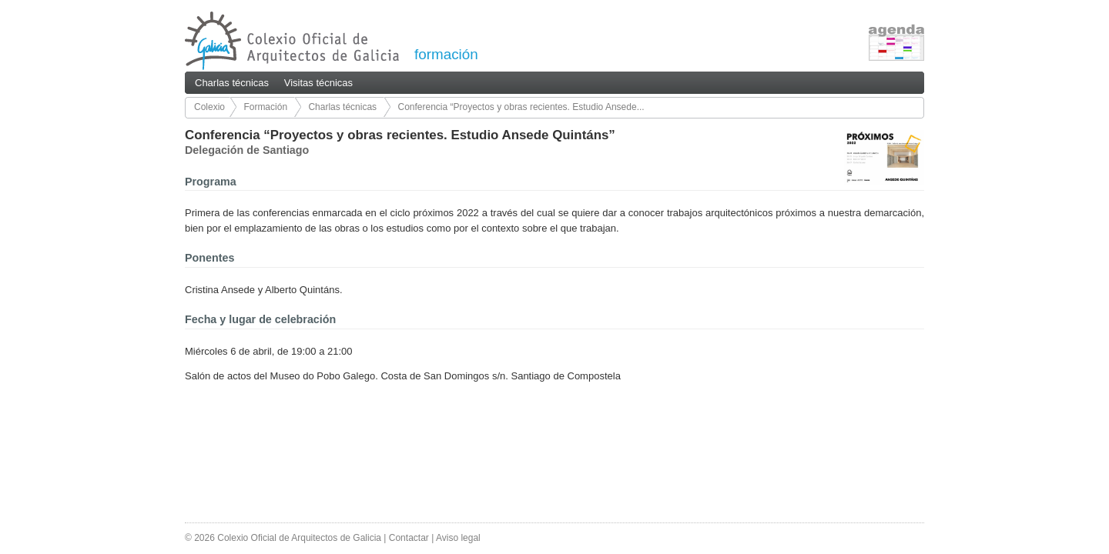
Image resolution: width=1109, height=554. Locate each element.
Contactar (409, 537)
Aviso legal (458, 537)
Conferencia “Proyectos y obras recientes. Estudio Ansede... (520, 107)
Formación (265, 107)
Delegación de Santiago (247, 150)
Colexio (209, 107)
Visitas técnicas (318, 82)
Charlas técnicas (232, 82)
